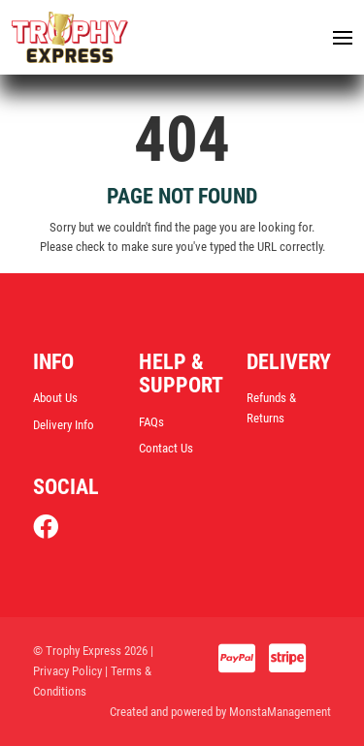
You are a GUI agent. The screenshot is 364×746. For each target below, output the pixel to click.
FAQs (151, 422)
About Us (55, 397)
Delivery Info (63, 425)
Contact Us (166, 448)
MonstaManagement (280, 711)
